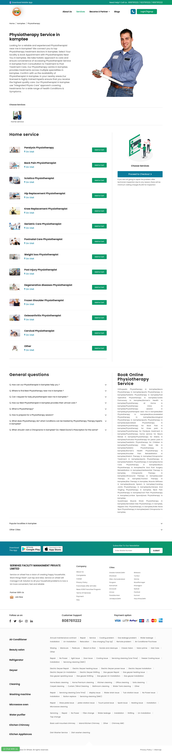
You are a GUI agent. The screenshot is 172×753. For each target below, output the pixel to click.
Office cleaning (122, 682)
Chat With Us (10, 749)
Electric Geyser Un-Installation (63, 672)
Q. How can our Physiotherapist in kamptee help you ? (34, 384)
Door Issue (88, 658)
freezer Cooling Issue (150, 658)
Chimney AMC (118, 723)
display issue (95, 692)
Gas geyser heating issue (134, 672)
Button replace (70, 696)
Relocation (85, 641)
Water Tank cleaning (122, 686)
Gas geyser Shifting (85, 676)
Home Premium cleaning (83, 682)
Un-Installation (70, 641)
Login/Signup (147, 11)
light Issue (75, 658)
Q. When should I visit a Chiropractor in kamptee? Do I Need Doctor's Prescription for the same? (53, 429)
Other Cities (14, 529)
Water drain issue (112, 692)
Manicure (64, 648)
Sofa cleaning (139, 682)
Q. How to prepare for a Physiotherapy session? (31, 415)
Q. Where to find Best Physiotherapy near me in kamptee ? (36, 390)
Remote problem (124, 641)
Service (92, 638)
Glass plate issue (67, 703)
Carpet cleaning (57, 686)
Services (80, 11)
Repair (83, 638)
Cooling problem (107, 638)
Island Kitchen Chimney (89, 723)
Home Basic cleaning (59, 682)
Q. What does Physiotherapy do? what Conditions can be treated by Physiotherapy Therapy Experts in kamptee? (55, 422)
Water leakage (146, 638)
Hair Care (155, 648)
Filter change (89, 713)
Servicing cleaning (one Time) (125, 658)
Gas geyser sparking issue (61, 676)
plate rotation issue (86, 703)
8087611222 (71, 620)
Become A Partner (99, 11)
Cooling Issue (102, 658)
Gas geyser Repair (111, 672)
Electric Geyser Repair (59, 668)
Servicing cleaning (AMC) (74, 662)
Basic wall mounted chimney (63, 723)
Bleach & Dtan (89, 648)
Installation (55, 641)
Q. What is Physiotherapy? (21, 409)
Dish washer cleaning (80, 732)
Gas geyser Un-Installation (109, 676)
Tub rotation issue (131, 692)
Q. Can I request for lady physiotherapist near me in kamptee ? (38, 396)
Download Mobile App (20, 2)
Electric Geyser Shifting (90, 672)
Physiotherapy (34, 23)
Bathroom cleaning (101, 686)
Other (52, 652)
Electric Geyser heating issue (85, 668)
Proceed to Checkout (140, 174)
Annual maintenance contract (63, 638)
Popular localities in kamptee (23, 523)
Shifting (131, 713)
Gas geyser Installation (134, 676)
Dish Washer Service (59, 732)
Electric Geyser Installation (140, 668)
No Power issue (149, 692)
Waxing (53, 648)
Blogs (117, 11)
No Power (63, 658)
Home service (17, 117)
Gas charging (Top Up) (103, 641)
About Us (67, 11)
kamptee (21, 23)
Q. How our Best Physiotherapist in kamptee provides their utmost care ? (43, 402)
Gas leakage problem (127, 638)
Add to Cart (99, 150)
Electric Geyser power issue (113, 668)
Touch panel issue (106, 703)
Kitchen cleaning (105, 682)
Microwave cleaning (59, 706)
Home (12, 23)
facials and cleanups (108, 648)
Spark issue (123, 703)
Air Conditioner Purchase (145, 641)
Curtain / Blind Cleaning (78, 686)
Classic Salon (127, 648)
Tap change (55, 717)
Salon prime (142, 648)
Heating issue (137, 703)
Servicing (54, 713)
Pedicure (76, 648)
